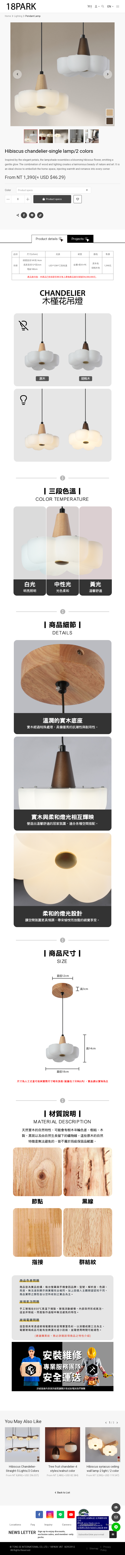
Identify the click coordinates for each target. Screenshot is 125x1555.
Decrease (8, 199)
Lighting (18, 16)
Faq (33, 1524)
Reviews (110, 1524)
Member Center (96, 6)
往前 (106, 1422)
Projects (77, 239)
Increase (28, 199)
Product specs (53, 190)
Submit (113, 1534)
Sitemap (94, 1548)
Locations (15, 1524)
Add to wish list (77, 199)
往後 (117, 1422)
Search (102, 6)
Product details (47, 239)
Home (8, 16)
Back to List (63, 1492)
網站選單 (117, 6)
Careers (66, 1524)
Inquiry (48, 1524)
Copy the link (40, 214)
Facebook (24, 215)
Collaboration (88, 1524)
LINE (32, 215)
